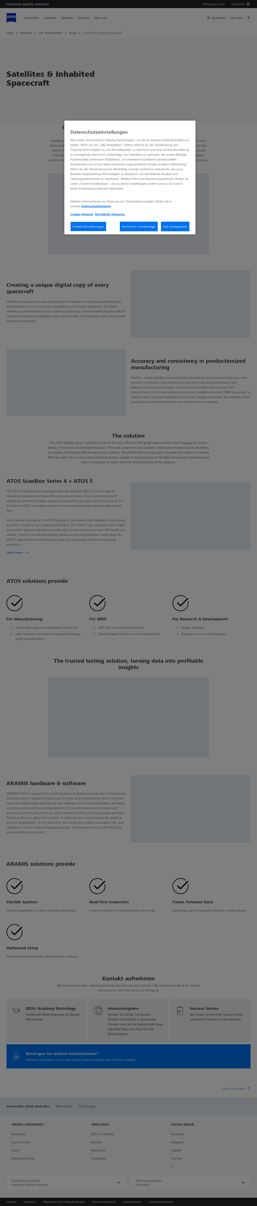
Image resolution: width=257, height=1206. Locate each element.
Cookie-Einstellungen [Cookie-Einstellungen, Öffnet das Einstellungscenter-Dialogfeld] (88, 226)
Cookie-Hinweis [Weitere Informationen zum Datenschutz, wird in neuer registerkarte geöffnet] (81, 214)
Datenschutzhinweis (96, 206)
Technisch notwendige (139, 226)
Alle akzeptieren (175, 226)
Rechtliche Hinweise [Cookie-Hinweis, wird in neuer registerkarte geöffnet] (110, 214)
